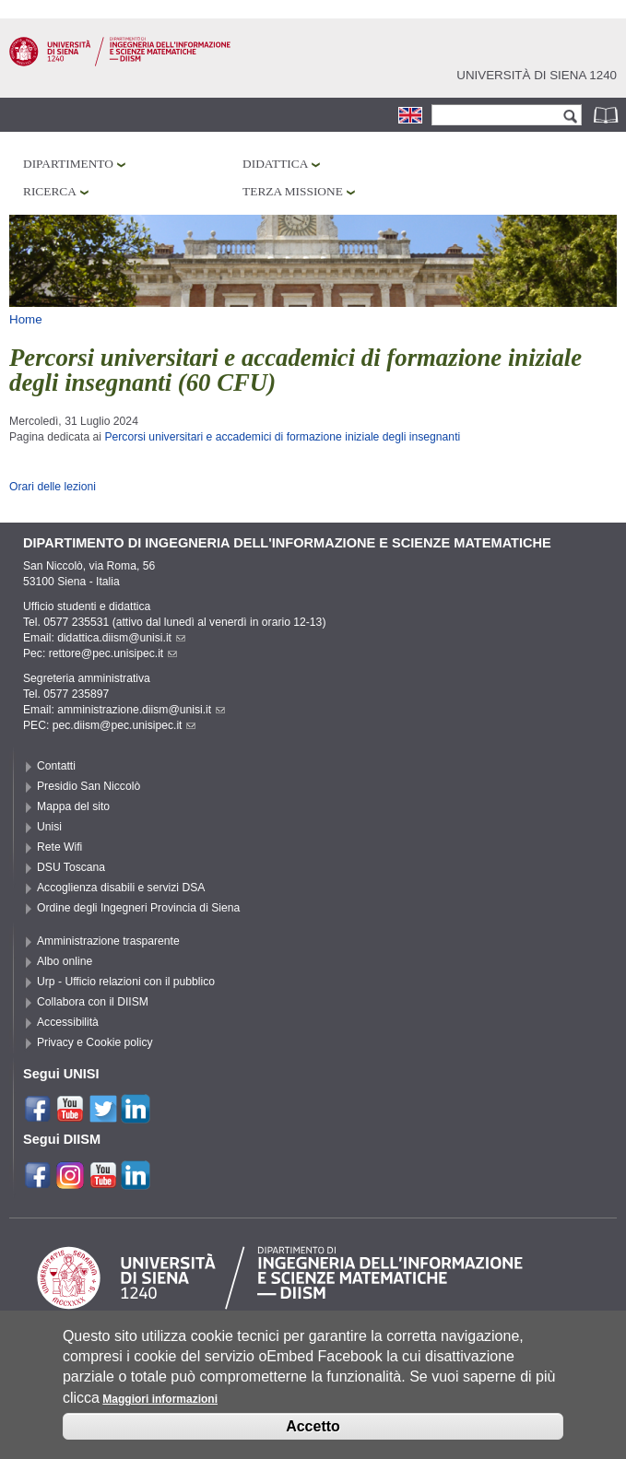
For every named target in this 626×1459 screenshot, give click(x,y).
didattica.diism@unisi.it (121, 637)
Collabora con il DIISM (92, 1001)
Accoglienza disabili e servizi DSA (121, 887)
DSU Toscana (71, 867)
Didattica (275, 164)
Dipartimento (68, 164)
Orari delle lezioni (52, 486)
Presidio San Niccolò (88, 786)
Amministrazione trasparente (108, 941)
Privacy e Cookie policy (95, 1042)
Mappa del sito (73, 806)
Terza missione (292, 191)
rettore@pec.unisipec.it (113, 653)
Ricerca (50, 191)
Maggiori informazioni (160, 1399)
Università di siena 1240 (536, 75)
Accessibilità (68, 1022)
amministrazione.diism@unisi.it (141, 709)
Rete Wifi (59, 847)
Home (25, 319)
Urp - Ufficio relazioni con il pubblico (126, 981)
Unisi (49, 826)
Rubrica (607, 114)
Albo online (64, 961)
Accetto (313, 1426)
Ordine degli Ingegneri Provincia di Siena (138, 907)
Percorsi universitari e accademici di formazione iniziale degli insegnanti (282, 436)
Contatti (56, 765)
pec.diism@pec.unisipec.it (124, 725)
